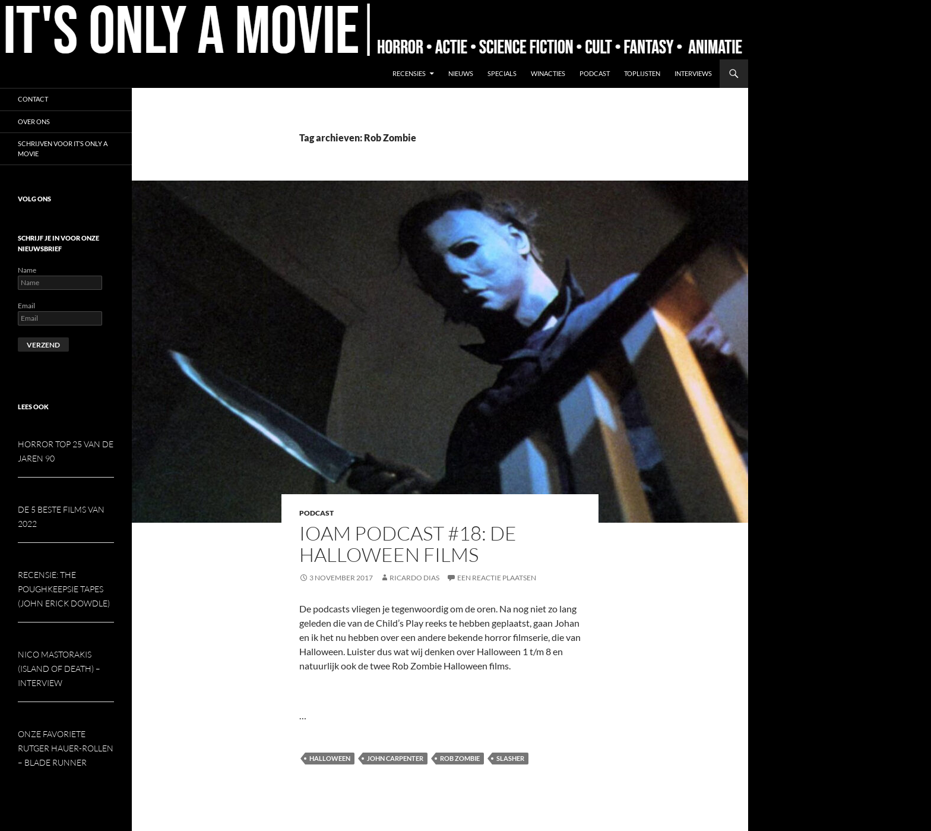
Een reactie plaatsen (496, 577)
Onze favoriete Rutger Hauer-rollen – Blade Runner (65, 748)
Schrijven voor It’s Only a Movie (62, 148)
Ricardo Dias (414, 577)
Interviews (693, 73)
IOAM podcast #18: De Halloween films (408, 544)
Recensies (409, 73)
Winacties (548, 73)
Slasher (510, 758)
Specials (502, 73)
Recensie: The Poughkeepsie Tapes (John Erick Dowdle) (64, 589)
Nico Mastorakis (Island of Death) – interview (59, 668)
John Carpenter (395, 758)
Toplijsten (642, 73)
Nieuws (460, 73)
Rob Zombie (460, 758)
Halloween (329, 758)
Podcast (595, 73)
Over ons (34, 121)
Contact (33, 99)
